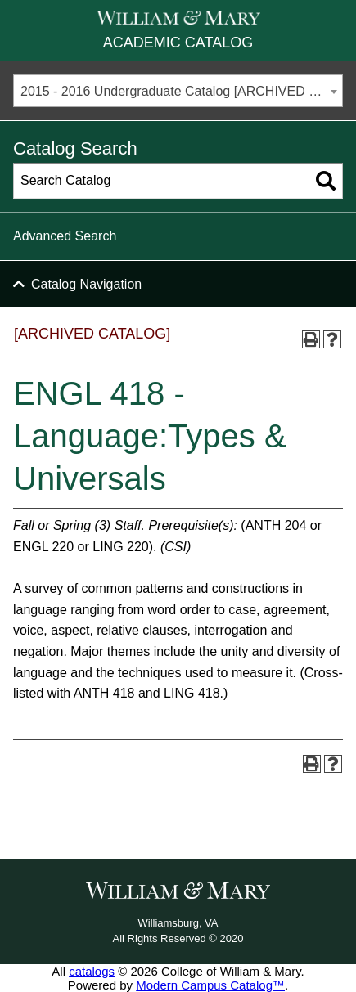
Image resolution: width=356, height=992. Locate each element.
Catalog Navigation (86, 284)
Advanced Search (64, 236)
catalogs (92, 971)
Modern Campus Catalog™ (210, 985)
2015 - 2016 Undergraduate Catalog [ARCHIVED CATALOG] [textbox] (181, 91)
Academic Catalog (178, 42)
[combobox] (178, 90)
